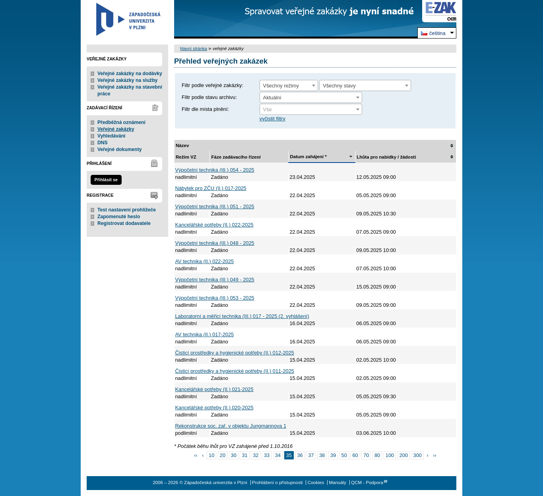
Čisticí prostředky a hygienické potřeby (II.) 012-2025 (234, 353)
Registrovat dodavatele (124, 223)
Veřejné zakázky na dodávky (129, 73)
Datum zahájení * (308, 156)
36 (300, 455)
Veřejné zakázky (115, 129)
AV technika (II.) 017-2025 (204, 334)
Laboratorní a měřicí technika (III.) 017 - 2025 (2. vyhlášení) (242, 316)
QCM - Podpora (367, 482)
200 (403, 455)
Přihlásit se (106, 179)
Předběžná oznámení (121, 122)
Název (182, 145)
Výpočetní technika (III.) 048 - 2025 (214, 243)
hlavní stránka (193, 48)
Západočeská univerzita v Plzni (127, 19)
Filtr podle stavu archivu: (209, 97)
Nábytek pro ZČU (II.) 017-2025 (210, 188)
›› (434, 455)
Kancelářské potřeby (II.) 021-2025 (214, 389)
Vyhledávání (111, 136)
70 (366, 455)
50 (344, 455)
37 (311, 455)
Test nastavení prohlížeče (126, 210)
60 (355, 455)
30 (234, 455)
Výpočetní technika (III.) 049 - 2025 (214, 280)
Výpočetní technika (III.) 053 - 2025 (214, 298)
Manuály (337, 482)
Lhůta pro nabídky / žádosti (386, 157)
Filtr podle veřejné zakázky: (212, 85)
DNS (102, 142)
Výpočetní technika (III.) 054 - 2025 (214, 170)
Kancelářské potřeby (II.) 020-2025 (214, 408)
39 (333, 455)
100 (390, 455)
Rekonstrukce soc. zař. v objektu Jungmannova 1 (231, 426)
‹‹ (196, 455)
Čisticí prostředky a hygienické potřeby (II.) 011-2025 (234, 371)
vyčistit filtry (272, 119)
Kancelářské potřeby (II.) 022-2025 (214, 225)
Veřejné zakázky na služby (127, 80)
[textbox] (311, 109)
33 (267, 455)
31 (244, 455)
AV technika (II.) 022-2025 (204, 261)
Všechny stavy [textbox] (339, 86)
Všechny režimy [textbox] (281, 86)
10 (211, 455)
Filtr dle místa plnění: (205, 109)
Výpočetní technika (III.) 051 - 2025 (214, 206)
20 (222, 455)
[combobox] (289, 85)
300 (417, 455)
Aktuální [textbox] (272, 98)
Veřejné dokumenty (119, 149)
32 (255, 455)
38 (322, 455)
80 (377, 455)
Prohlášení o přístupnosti (277, 482)
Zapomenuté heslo (118, 216)
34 (278, 455)
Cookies (316, 482)
